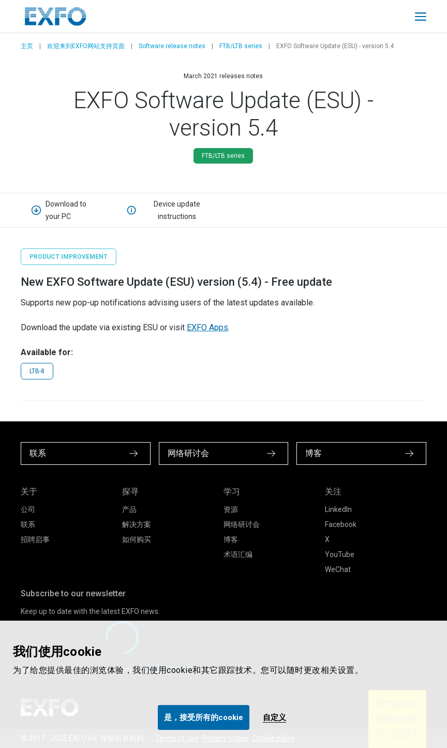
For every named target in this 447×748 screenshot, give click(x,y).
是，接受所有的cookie (203, 717)
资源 (231, 509)
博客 (231, 539)
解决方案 (136, 524)
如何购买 (136, 539)
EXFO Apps (207, 327)
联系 (28, 524)
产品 (129, 509)
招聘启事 (35, 539)
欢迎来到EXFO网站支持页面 (86, 46)
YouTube (339, 554)
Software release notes (172, 46)
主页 (27, 46)
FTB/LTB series (240, 46)
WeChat (338, 569)
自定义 (274, 717)
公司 (28, 509)
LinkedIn (338, 509)
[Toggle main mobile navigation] (421, 16)
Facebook (340, 524)
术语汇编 (238, 554)
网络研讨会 (242, 524)
